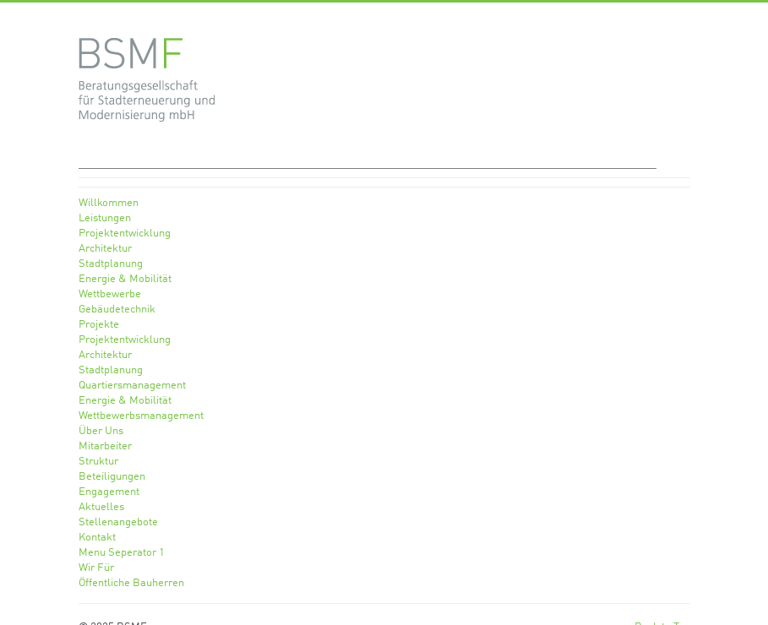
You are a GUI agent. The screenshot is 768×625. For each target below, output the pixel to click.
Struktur (98, 461)
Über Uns (101, 431)
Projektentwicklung (125, 233)
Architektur (105, 248)
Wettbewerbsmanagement (141, 415)
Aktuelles (101, 507)
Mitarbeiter (105, 446)
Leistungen (105, 218)
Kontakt (97, 537)
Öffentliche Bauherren (131, 583)
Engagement (109, 491)
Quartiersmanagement (132, 385)
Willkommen (109, 203)
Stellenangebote (118, 522)
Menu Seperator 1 (122, 552)
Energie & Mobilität (125, 279)
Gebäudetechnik (117, 309)
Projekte (99, 324)
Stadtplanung (111, 263)
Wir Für (96, 567)
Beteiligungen (112, 476)
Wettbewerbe (110, 294)
